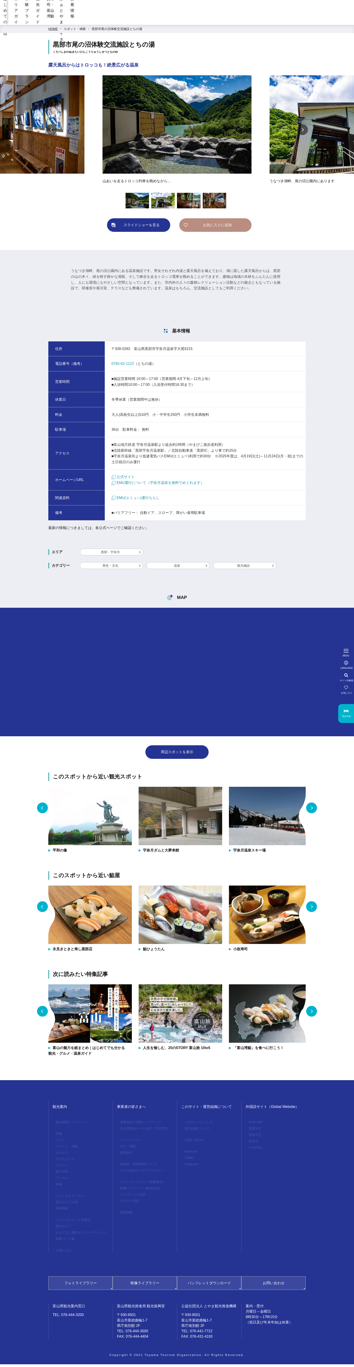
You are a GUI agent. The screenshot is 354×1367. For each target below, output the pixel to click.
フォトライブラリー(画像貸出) (141, 1184)
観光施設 (243, 568)
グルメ (60, 1142)
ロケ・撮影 (128, 1149)
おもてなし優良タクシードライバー (81, 1235)
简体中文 (255, 1137)
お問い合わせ (193, 1142)
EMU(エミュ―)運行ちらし (136, 500)
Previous (51, 132)
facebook (190, 1154)
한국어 (253, 1144)
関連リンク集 (65, 1241)
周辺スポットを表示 (177, 755)
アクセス (62, 1180)
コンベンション (131, 1142)
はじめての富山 (91, 20)
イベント (62, 1168)
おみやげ (62, 1155)
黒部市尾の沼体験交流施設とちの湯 (117, 31)
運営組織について (197, 1131)
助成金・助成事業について (139, 1167)
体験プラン (159, 20)
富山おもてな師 (67, 1204)
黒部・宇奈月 (110, 555)
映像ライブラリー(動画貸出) (140, 1191)
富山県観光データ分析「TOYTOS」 (145, 1131)
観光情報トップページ (71, 1125)
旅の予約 (62, 1174)
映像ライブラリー (144, 1286)
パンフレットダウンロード (209, 1286)
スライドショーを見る (141, 228)
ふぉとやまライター (266, 20)
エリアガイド (127, 20)
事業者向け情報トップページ (140, 1125)
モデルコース (65, 1161)
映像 (59, 1187)
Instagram (191, 1167)
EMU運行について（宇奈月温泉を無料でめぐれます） (158, 485)
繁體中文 (255, 1131)
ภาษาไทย (255, 1150)
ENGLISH (256, 1125)
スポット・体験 (75, 31)
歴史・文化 (110, 568)
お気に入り (64, 1253)
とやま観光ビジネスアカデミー (142, 1173)
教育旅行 (126, 1155)
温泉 (177, 568)
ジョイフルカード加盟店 (73, 1222)
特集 (59, 1136)
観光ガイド (189, 20)
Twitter (189, 1160)
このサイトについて (198, 1125)
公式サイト (123, 479)
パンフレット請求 (132, 1197)
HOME (53, 31)
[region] (215, 9)
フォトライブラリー (80, 1286)
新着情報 (301, 20)
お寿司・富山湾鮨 (223, 20)
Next (302, 132)
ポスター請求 (129, 1203)
